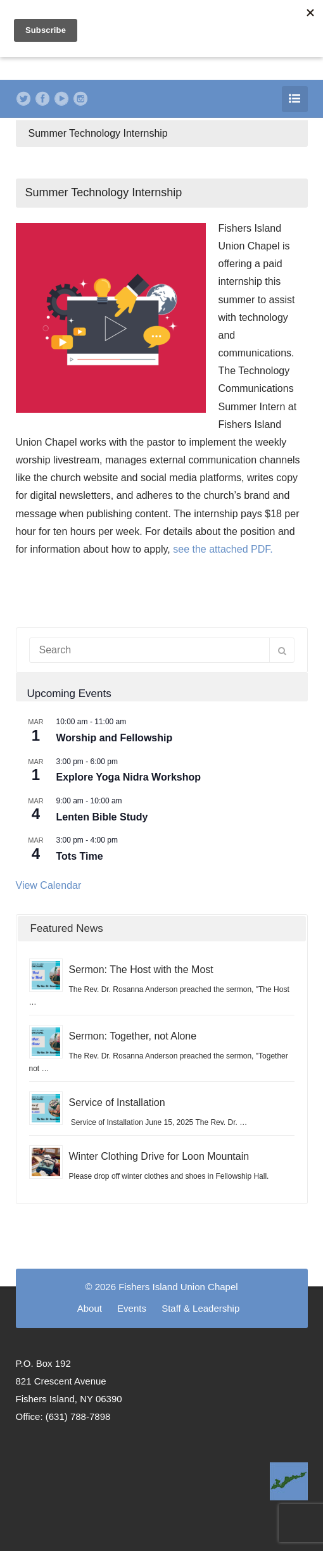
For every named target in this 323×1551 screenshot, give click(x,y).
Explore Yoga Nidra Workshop (128, 777)
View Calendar (49, 885)
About (89, 1308)
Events (131, 1308)
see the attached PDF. (222, 549)
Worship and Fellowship (114, 737)
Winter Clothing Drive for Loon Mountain (159, 1156)
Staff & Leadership (200, 1308)
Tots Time (79, 856)
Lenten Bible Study (102, 817)
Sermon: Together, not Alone (133, 1036)
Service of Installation (117, 1102)
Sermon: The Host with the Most (141, 969)
